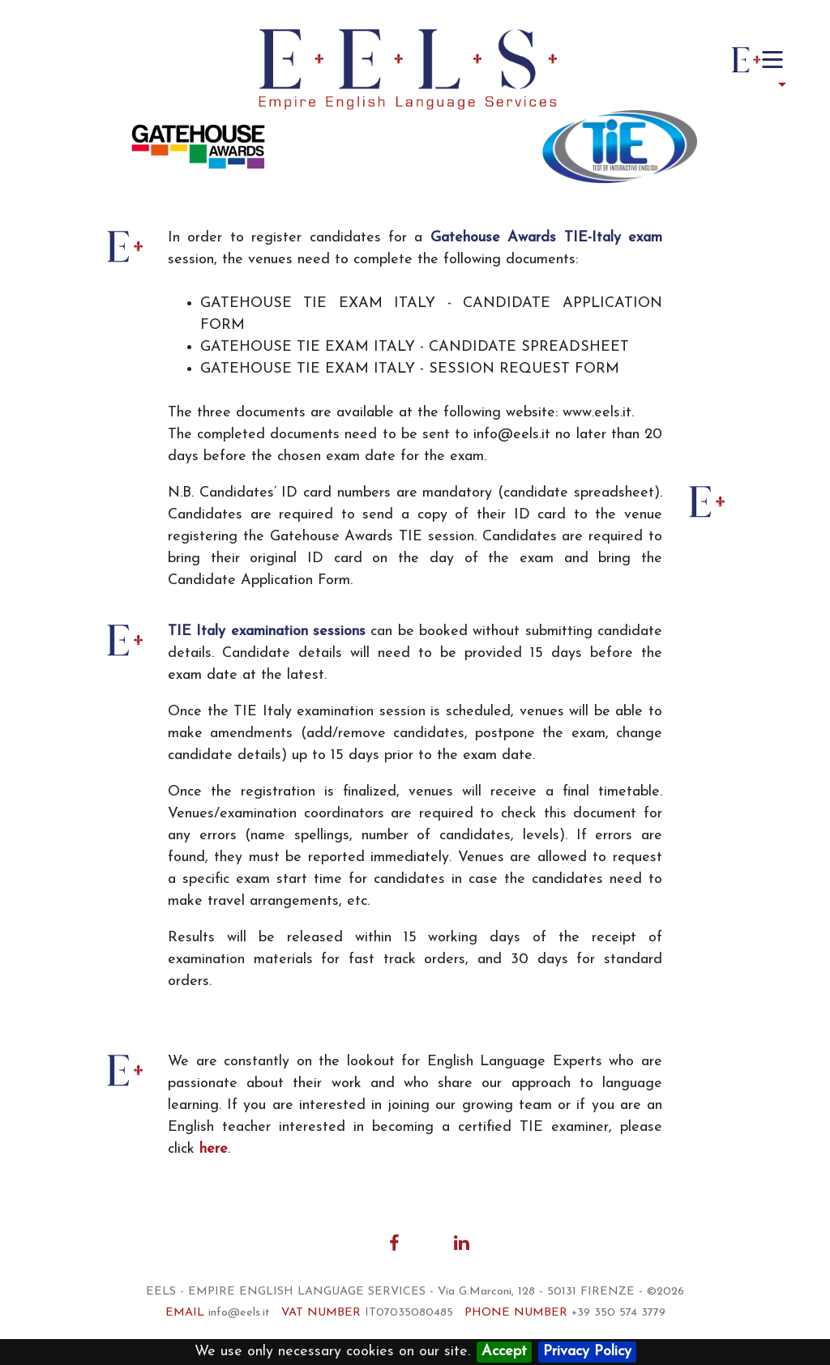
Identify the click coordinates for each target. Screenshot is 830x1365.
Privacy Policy (587, 1351)
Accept (504, 1351)
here (213, 1149)
